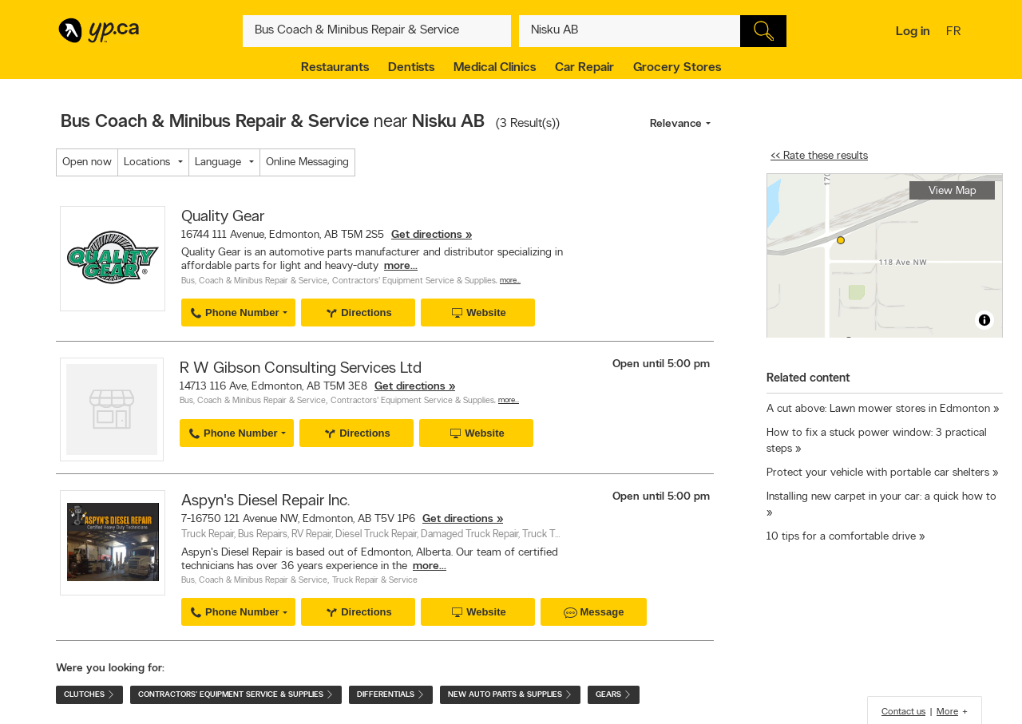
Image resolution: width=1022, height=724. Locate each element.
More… (510, 280)
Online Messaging (307, 162)
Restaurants (335, 67)
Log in (913, 32)
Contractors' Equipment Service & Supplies (414, 281)
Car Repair (584, 67)
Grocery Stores (677, 67)
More (947, 712)
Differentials (391, 694)
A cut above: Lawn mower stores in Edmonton (878, 409)
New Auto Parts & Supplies (510, 694)
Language (218, 162)
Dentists (411, 67)
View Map (952, 191)
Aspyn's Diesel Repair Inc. (265, 501)
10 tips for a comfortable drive (841, 537)
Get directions (426, 235)
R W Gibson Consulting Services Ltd (301, 369)
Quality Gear (222, 217)
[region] (884, 256)
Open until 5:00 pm (661, 364)
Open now (87, 162)
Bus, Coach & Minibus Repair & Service (254, 281)
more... (401, 266)
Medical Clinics (495, 67)
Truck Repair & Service (375, 580)
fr (955, 32)
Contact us (903, 712)
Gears (614, 694)
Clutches (89, 694)
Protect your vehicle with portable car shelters (877, 473)
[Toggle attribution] (984, 320)
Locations (147, 162)
